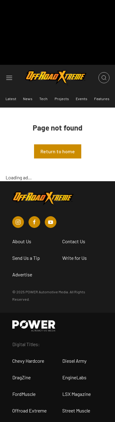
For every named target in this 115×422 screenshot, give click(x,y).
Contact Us (73, 241)
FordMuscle (24, 394)
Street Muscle (76, 410)
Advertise (22, 274)
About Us (21, 241)
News (28, 98)
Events (81, 98)
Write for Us (74, 258)
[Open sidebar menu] (9, 78)
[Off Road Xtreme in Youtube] (50, 222)
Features (101, 98)
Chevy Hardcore (28, 361)
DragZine (21, 377)
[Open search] (103, 77)
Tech (43, 98)
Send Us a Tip (26, 258)
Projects (62, 98)
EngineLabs (74, 377)
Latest (11, 98)
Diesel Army (74, 361)
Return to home (57, 151)
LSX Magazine (76, 394)
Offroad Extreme (29, 410)
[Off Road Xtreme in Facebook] (34, 222)
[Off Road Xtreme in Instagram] (18, 222)
